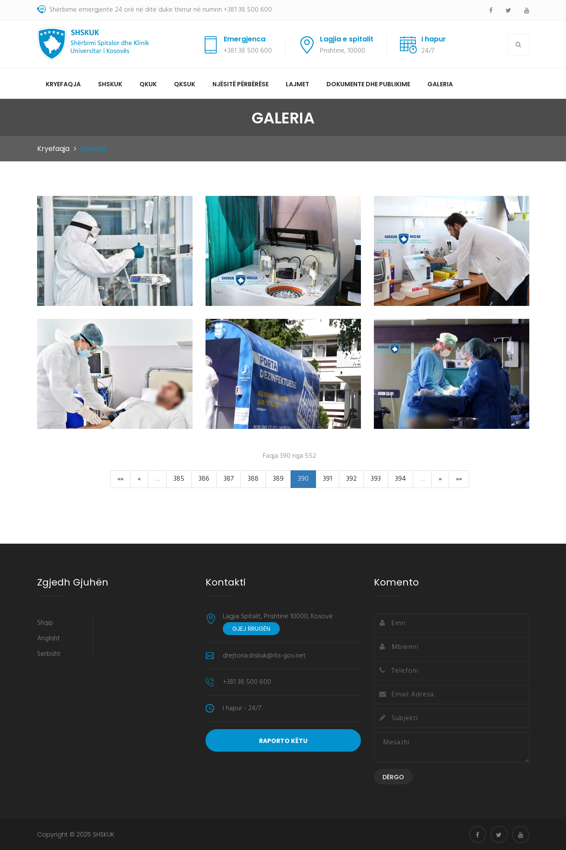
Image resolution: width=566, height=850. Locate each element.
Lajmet (297, 84)
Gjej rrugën (251, 628)
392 (351, 479)
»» (459, 479)
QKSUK (184, 84)
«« (120, 479)
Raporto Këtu (283, 741)
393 (376, 479)
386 (204, 479)
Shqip (45, 623)
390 (303, 479)
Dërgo (393, 777)
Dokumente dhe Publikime (368, 84)
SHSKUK (110, 84)
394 (400, 479)
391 (327, 479)
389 (278, 479)
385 (179, 479)
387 (229, 479)
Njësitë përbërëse (240, 84)
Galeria (440, 84)
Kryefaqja (63, 84)
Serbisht (48, 654)
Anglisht (48, 638)
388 (253, 479)
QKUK (148, 84)
